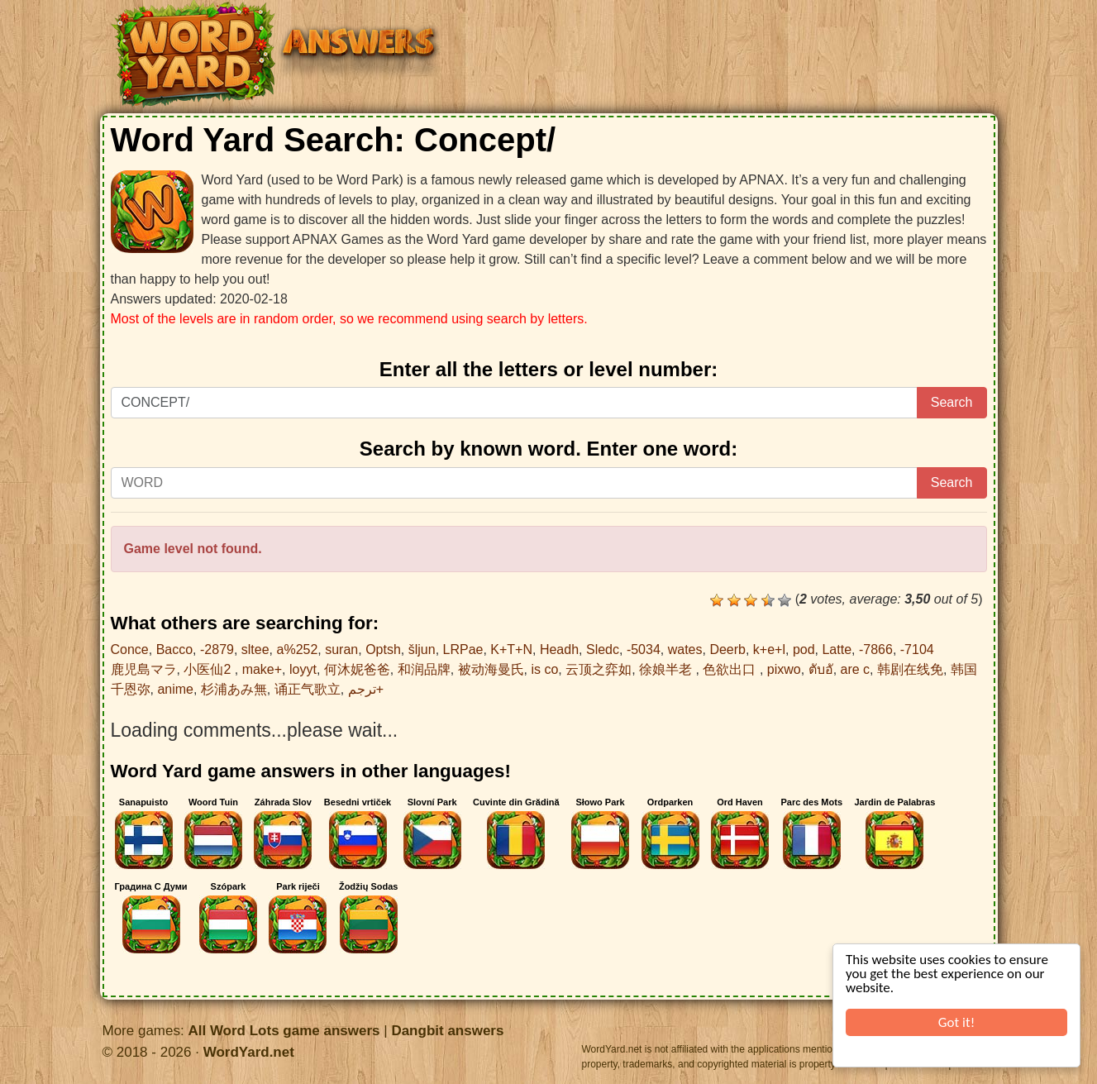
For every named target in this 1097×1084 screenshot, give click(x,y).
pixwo (784, 669)
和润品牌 (424, 669)
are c (855, 669)
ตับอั (820, 669)
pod (804, 649)
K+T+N (511, 649)
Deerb (727, 649)
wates (685, 649)
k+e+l (769, 649)
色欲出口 (731, 669)
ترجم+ (366, 689)
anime (175, 689)
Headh (559, 649)
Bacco (174, 649)
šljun (422, 649)
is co (544, 669)
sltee (255, 649)
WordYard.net (248, 1052)
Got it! (956, 1022)
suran (341, 649)
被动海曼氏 (491, 669)
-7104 (917, 649)
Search (952, 402)
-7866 (876, 649)
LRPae (463, 649)
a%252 (297, 649)
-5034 (644, 649)
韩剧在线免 (910, 669)
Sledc (602, 649)
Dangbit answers (447, 1031)
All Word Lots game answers (283, 1031)
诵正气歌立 (307, 689)
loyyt (303, 669)
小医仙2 (209, 669)
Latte (836, 649)
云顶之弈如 (598, 669)
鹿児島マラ (144, 669)
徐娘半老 (667, 669)
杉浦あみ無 (234, 689)
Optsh (383, 649)
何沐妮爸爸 (357, 669)
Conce (130, 649)
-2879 (217, 649)
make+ (262, 669)
